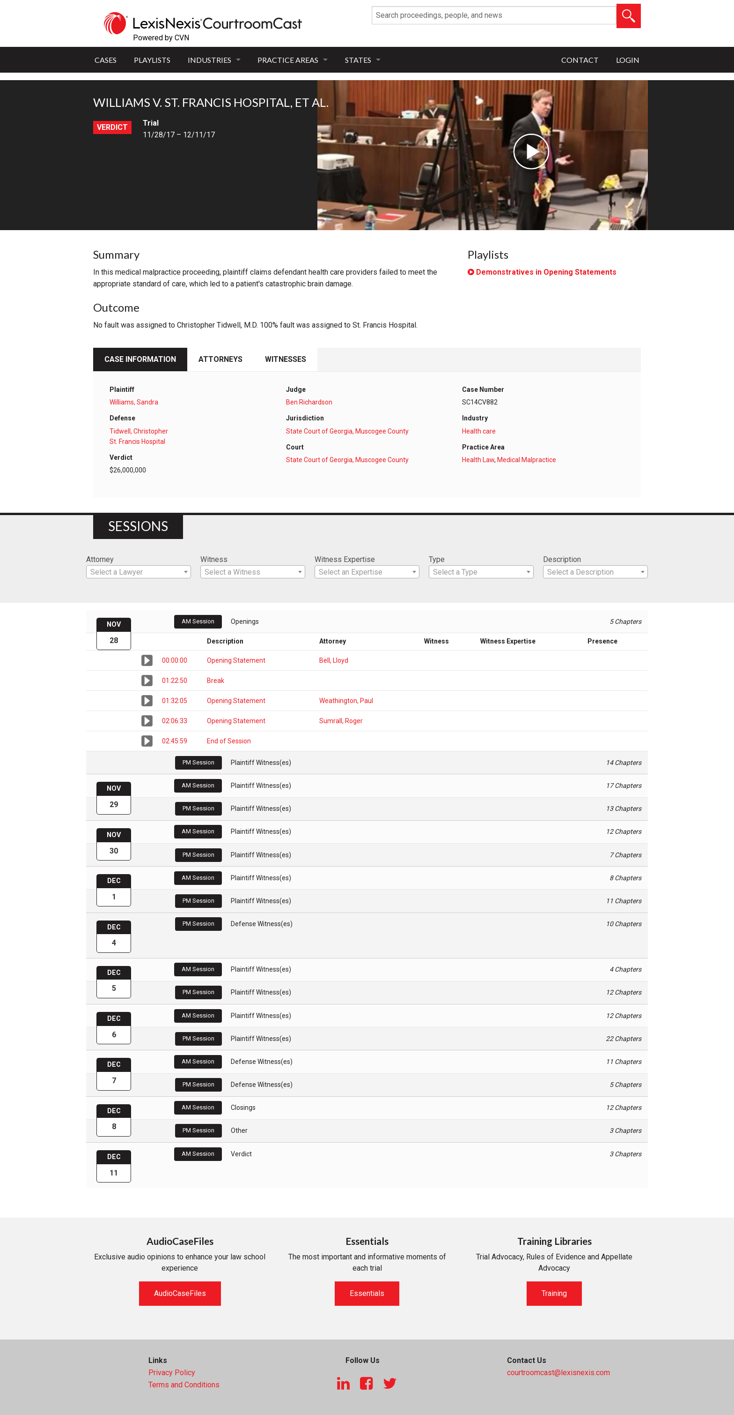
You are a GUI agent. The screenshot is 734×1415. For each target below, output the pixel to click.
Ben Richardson (309, 402)
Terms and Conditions (184, 1384)
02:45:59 (174, 741)
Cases (106, 59)
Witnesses (285, 359)
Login (627, 59)
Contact (580, 59)
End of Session (229, 741)
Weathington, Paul (346, 700)
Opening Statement (236, 660)
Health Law (478, 460)
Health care (479, 431)
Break (215, 680)
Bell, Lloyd (333, 660)
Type (437, 559)
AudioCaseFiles (180, 1293)
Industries (209, 59)
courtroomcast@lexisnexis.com (558, 1372)
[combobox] (138, 571)
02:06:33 (174, 721)
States (358, 59)
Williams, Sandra (134, 402)
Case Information (140, 359)
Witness (214, 559)
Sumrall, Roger (341, 721)
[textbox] (139, 572)
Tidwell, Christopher (139, 431)
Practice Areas (287, 59)
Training (554, 1293)
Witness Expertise (345, 559)
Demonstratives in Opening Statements (542, 272)
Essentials (367, 1293)
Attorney (100, 559)
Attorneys (220, 359)
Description (562, 559)
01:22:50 (174, 680)
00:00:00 (174, 660)
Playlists (152, 59)
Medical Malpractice (526, 460)
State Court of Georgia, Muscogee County (347, 431)
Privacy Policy (171, 1372)
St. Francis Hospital (137, 441)
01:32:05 (174, 700)
